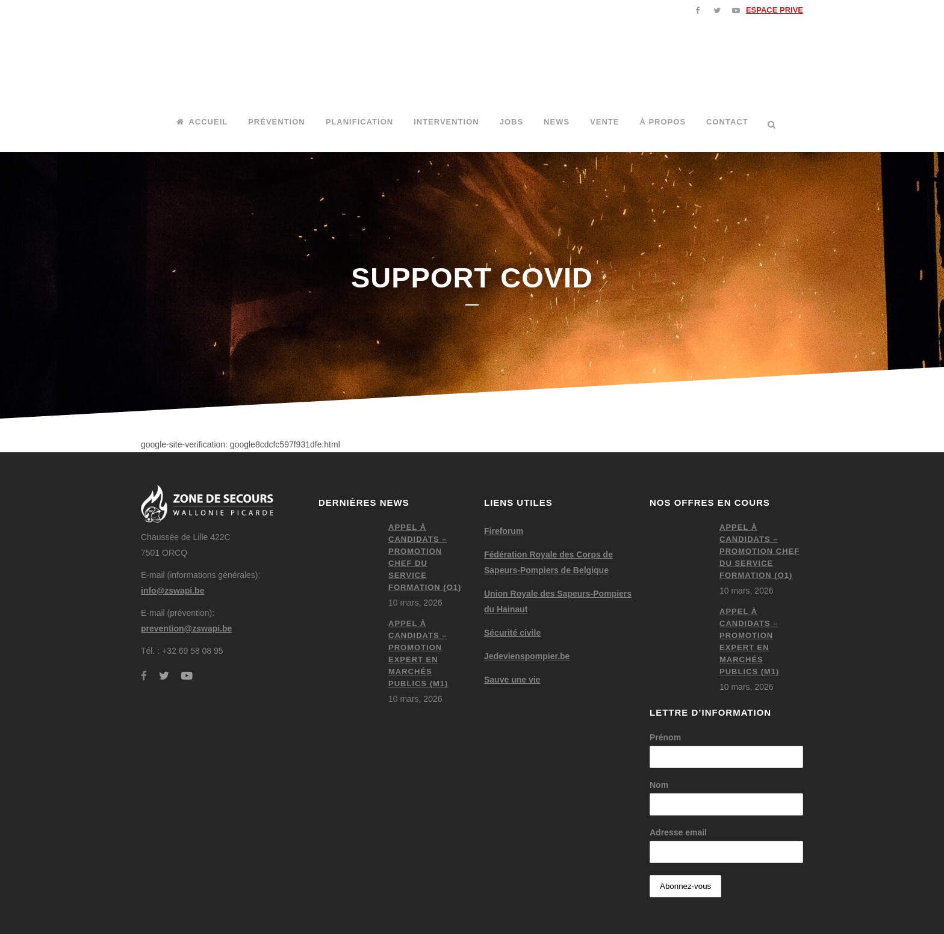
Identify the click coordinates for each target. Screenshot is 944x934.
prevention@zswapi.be (186, 628)
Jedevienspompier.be (527, 656)
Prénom (665, 737)
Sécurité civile (512, 633)
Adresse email (678, 832)
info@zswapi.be (172, 590)
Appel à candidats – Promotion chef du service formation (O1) (759, 551)
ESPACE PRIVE (774, 9)
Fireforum (503, 531)
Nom (659, 785)
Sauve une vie (512, 679)
